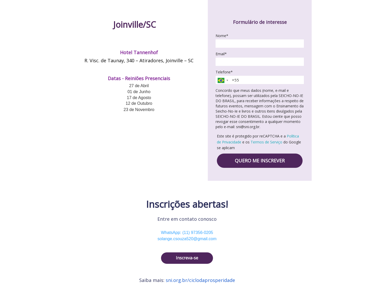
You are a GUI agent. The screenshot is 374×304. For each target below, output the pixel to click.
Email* (221, 54)
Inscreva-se (187, 258)
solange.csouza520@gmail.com (186, 239)
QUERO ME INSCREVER (260, 160)
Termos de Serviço (266, 142)
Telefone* (224, 72)
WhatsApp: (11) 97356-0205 (187, 232)
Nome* (222, 35)
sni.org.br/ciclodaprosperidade (200, 280)
